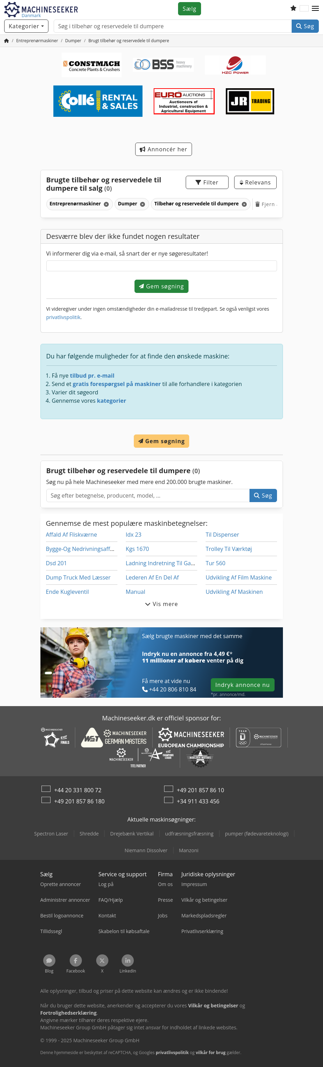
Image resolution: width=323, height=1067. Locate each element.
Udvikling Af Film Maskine (239, 577)
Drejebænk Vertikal (131, 833)
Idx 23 (133, 534)
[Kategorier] (26, 26)
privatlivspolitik (63, 317)
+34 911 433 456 (198, 801)
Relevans (255, 182)
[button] (315, 8)
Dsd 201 (56, 563)
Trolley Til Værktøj (229, 549)
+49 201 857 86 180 (79, 801)
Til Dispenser (222, 534)
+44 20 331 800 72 (78, 790)
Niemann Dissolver (145, 850)
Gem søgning (161, 286)
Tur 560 (215, 563)
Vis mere (161, 604)
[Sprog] (304, 8)
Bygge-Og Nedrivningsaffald (82, 549)
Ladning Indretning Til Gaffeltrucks (170, 563)
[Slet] (105, 204)
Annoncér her (163, 149)
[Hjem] (6, 41)
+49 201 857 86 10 (200, 790)
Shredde (89, 833)
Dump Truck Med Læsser (78, 577)
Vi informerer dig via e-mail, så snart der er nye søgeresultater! (127, 253)
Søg (305, 26)
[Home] (37, 41)
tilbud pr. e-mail (92, 375)
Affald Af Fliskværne (71, 534)
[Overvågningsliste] (293, 8)
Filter (206, 182)
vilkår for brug (211, 1052)
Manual (135, 592)
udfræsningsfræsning (189, 833)
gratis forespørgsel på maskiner (117, 384)
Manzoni (189, 850)
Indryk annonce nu (242, 685)
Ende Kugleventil (67, 592)
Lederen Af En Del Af (152, 577)
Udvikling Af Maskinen (234, 592)
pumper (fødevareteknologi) (257, 833)
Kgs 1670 (137, 549)
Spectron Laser (51, 833)
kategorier (111, 400)
